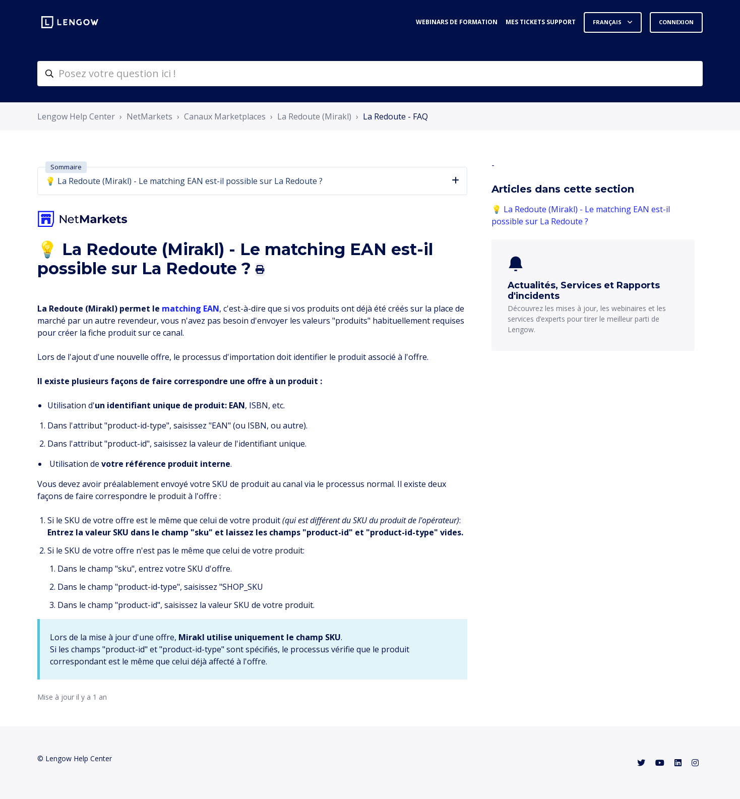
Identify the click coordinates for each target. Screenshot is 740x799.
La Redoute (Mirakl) (314, 116)
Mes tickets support (541, 22)
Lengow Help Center (76, 116)
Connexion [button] (676, 22)
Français (608, 22)
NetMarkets (149, 116)
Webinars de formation (457, 22)
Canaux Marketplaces (225, 116)
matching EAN (190, 308)
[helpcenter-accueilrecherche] (370, 73)
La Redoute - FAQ (395, 116)
